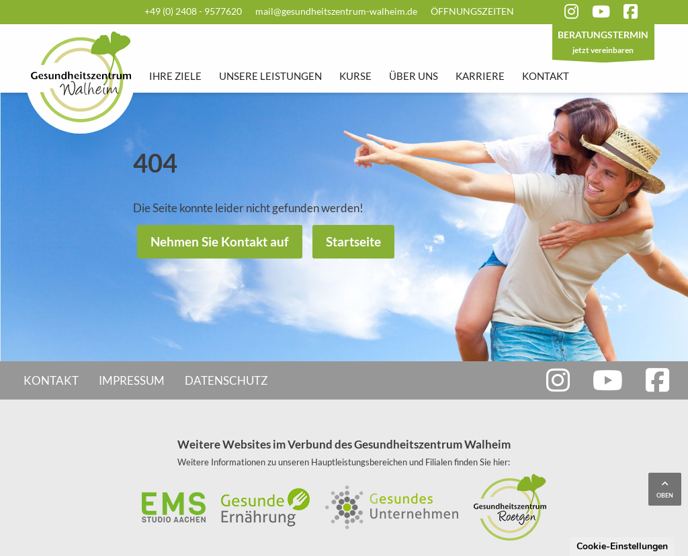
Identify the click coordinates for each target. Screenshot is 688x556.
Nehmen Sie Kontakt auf (219, 241)
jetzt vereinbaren (603, 43)
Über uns (413, 76)
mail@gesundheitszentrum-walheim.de (336, 11)
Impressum (132, 380)
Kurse (355, 76)
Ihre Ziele (175, 76)
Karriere (480, 76)
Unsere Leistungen (270, 76)
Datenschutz (226, 380)
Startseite (353, 241)
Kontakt (545, 76)
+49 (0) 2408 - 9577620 (193, 11)
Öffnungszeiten (472, 11)
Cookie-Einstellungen (622, 546)
